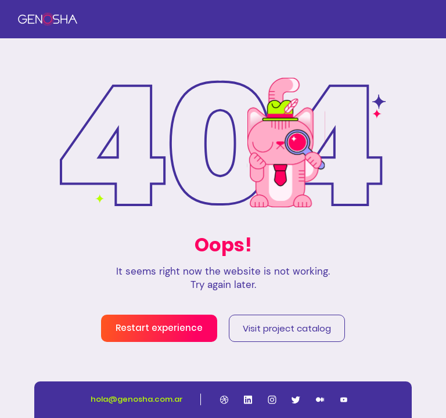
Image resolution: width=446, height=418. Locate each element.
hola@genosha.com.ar (137, 399)
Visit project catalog (287, 328)
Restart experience (159, 328)
